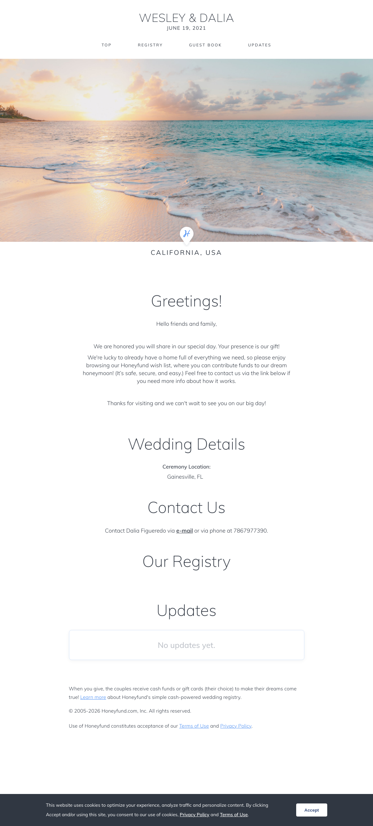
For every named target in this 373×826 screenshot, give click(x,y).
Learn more (93, 697)
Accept (311, 810)
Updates (260, 44)
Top (107, 44)
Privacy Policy (235, 726)
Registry (150, 44)
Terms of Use (194, 726)
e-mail (184, 530)
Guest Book (205, 44)
